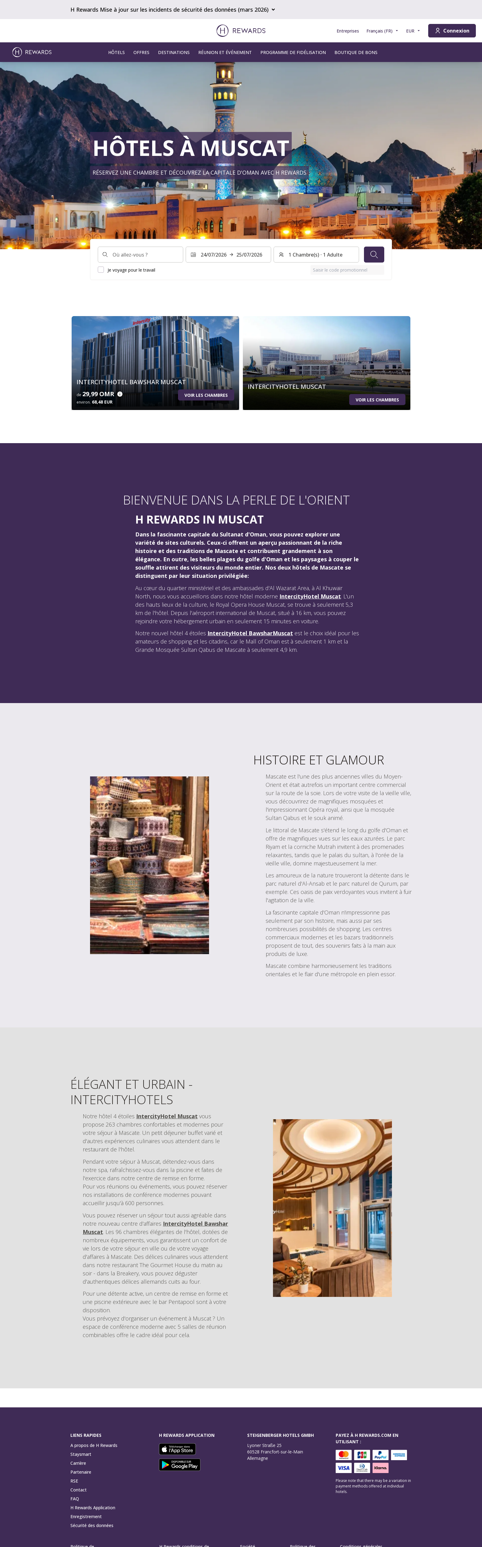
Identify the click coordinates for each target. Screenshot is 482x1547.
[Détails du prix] (120, 394)
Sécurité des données (91, 1525)
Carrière (78, 1463)
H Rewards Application (92, 1507)
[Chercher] (374, 254)
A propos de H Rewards (93, 1445)
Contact (78, 1490)
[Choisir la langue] (382, 31)
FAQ (74, 1499)
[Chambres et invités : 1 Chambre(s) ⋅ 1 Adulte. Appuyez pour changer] (316, 254)
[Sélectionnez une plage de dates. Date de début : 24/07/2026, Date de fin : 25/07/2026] (228, 254)
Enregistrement (86, 1516)
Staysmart (80, 1454)
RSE (74, 1481)
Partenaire (80, 1472)
